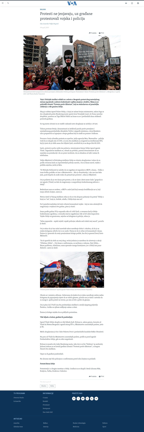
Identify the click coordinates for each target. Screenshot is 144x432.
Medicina (76, 427)
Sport (104, 427)
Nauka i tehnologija (79, 423)
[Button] (92, 33)
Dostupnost (46, 408)
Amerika (16, 423)
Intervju (45, 427)
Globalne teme (18, 427)
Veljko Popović (54, 24)
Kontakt (45, 401)
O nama (45, 398)
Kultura (105, 423)
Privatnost (46, 405)
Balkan (43, 9)
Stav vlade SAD (48, 412)
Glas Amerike (44, 24)
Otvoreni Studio (19, 398)
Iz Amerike (17, 401)
